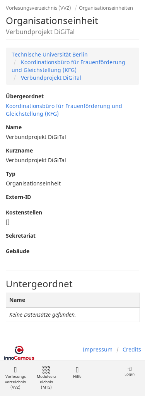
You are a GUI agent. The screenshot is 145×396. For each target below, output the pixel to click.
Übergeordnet (25, 96)
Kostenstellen (24, 212)
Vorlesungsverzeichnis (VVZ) (38, 7)
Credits (132, 349)
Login (130, 371)
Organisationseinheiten (106, 7)
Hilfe (77, 372)
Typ (10, 173)
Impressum (98, 349)
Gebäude (17, 251)
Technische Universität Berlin (50, 54)
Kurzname (19, 150)
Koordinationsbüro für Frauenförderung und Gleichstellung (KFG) (68, 66)
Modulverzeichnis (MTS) (46, 378)
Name (14, 127)
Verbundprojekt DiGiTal (50, 77)
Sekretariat (21, 235)
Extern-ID (18, 197)
